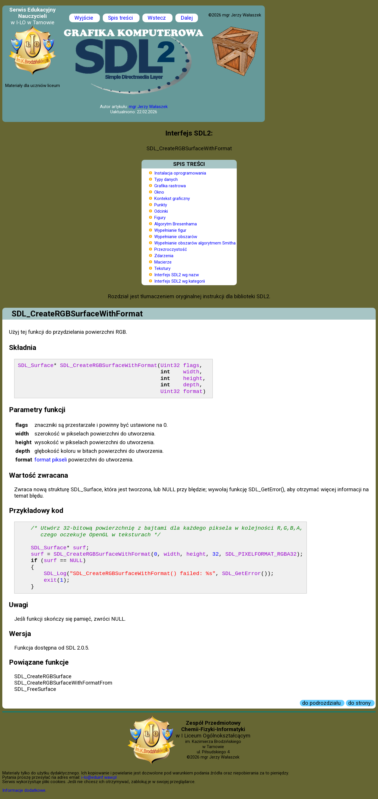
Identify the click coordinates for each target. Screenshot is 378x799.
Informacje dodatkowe (23, 790)
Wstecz (157, 18)
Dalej (187, 18)
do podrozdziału (322, 703)
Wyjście (84, 18)
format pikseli (50, 460)
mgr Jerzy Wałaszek (148, 106)
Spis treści (121, 18)
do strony (360, 703)
